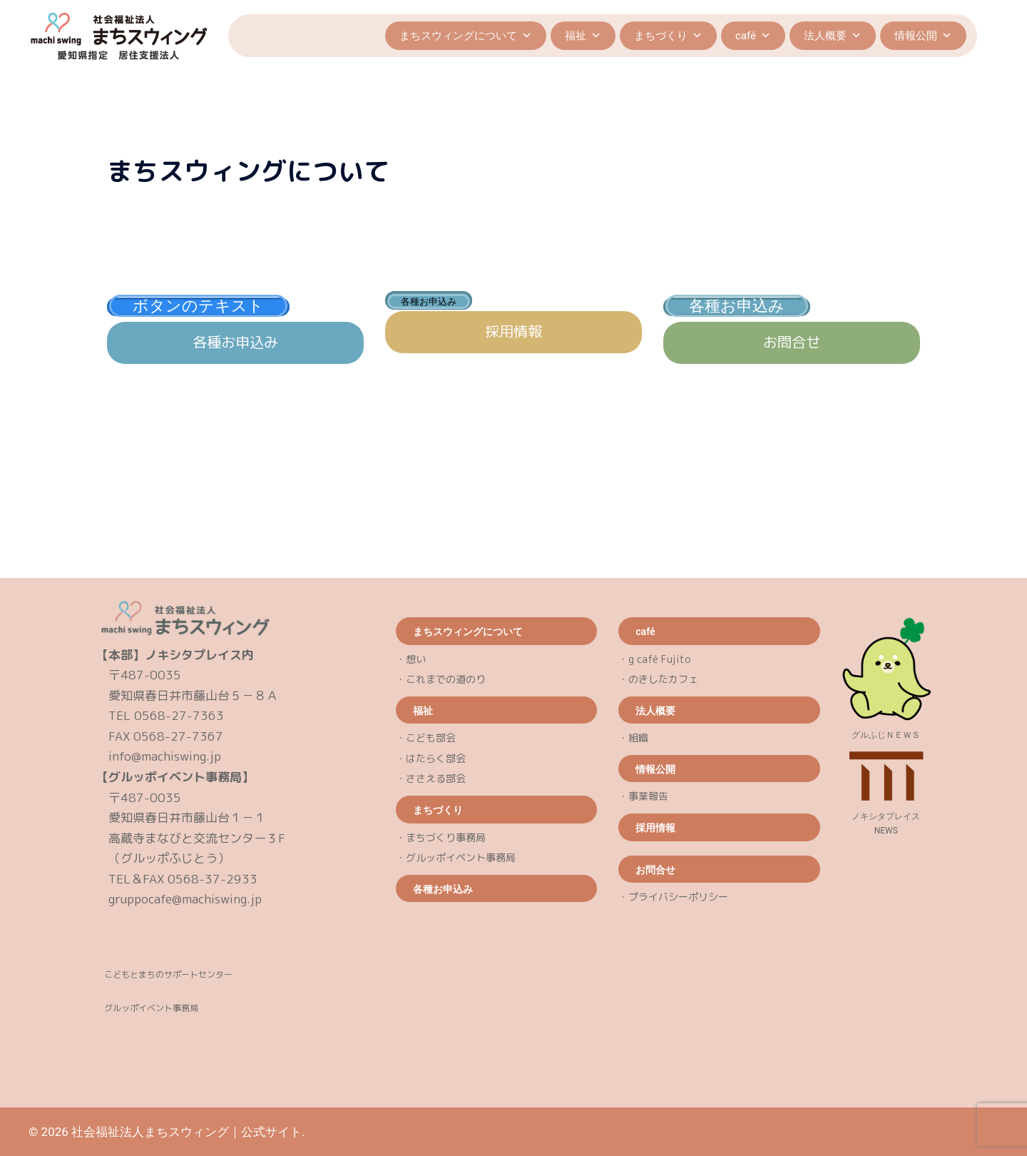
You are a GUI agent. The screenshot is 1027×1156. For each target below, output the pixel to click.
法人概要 (833, 35)
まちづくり (668, 35)
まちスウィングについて (465, 35)
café (753, 35)
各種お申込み (235, 342)
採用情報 (513, 331)
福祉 (583, 35)
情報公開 (923, 35)
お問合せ (791, 342)
